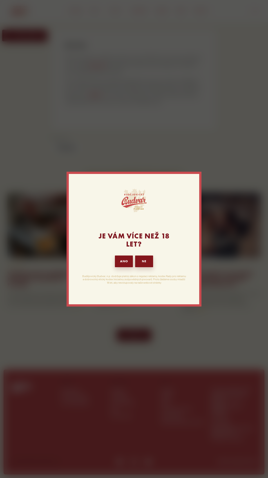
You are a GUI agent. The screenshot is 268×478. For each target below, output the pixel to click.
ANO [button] (124, 261)
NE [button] (144, 261)
